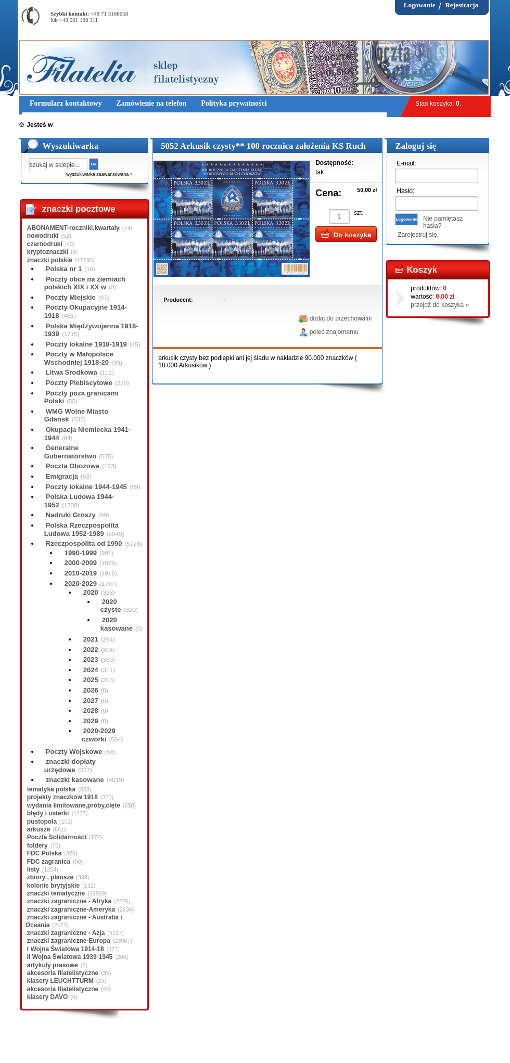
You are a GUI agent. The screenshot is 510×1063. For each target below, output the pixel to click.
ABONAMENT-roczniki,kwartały (73, 228)
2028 (90, 710)
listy (33, 869)
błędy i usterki (48, 813)
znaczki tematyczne (56, 893)
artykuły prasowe (52, 965)
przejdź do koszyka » (440, 305)
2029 (90, 721)
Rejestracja (461, 5)
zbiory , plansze (50, 877)
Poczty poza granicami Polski (81, 397)
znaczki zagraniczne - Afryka (69, 901)
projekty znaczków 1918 (62, 797)
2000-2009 (81, 563)
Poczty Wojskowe (74, 751)
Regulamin (50, 1047)
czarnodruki (44, 244)
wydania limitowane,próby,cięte (73, 805)
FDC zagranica (48, 861)
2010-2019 (81, 573)
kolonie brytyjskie (53, 885)
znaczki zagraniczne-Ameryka (71, 909)
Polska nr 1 (64, 269)
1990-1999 (81, 553)
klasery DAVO (47, 997)
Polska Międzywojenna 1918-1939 (91, 330)
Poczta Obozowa (72, 466)
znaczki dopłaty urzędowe (70, 766)
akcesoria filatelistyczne (62, 973)
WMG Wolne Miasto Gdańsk (76, 415)
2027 (90, 701)
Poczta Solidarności (56, 837)
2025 (90, 680)
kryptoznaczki (47, 251)
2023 (90, 659)
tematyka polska (51, 789)
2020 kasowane (116, 624)
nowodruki (43, 235)
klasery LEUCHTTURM (60, 980)
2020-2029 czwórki (99, 735)
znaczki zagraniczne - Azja (66, 933)
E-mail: (406, 163)
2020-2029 (81, 583)
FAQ (320, 1047)
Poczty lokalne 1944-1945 (86, 487)
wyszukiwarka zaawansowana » (99, 174)
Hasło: (405, 191)
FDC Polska (44, 853)
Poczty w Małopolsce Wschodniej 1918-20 (78, 358)
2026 (90, 690)
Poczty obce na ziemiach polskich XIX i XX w (84, 283)
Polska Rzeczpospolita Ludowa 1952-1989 (81, 529)
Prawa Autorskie (280, 1047)
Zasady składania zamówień (141, 1047)
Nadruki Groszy (71, 515)
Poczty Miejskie (71, 297)
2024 (90, 670)
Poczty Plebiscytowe (79, 383)
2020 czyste (110, 606)
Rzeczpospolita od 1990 (84, 543)
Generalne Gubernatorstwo (70, 452)
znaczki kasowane (75, 780)
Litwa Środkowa (71, 372)
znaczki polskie (49, 260)
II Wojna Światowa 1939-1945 (70, 956)
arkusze (38, 829)
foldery (37, 845)
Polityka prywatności (219, 1047)
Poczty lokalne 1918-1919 (86, 344)
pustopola (42, 821)
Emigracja (62, 476)
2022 (90, 650)
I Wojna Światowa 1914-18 (65, 949)
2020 (90, 592)
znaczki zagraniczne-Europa (68, 940)
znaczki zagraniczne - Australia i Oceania (74, 921)
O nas (83, 1047)
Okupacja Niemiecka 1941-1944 (87, 434)
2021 (90, 639)
